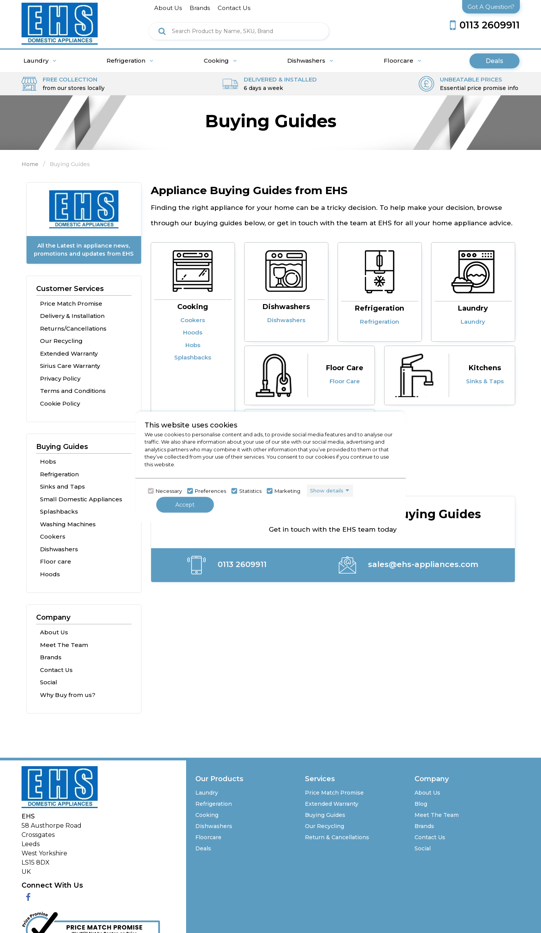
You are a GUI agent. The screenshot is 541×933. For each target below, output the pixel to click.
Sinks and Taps (62, 486)
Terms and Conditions (73, 390)
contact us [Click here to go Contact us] (234, 8)
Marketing (287, 491)
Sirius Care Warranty (70, 365)
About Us (54, 632)
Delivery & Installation (72, 315)
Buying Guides (62, 446)
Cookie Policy (60, 403)
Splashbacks (59, 511)
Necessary (169, 491)
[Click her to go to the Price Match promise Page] (91, 926)
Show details (326, 490)
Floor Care (344, 368)
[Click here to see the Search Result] (162, 31)
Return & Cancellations (337, 837)
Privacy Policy (60, 378)
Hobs (48, 461)
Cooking (220, 60)
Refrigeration (130, 60)
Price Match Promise (71, 303)
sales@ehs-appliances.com (408, 565)
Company (53, 617)
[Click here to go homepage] (60, 21)
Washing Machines (68, 524)
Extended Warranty (69, 353)
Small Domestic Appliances (81, 499)
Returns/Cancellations (73, 328)
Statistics (250, 491)
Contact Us (56, 670)
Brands (51, 657)
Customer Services (70, 288)
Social (48, 682)
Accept (185, 504)
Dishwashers (310, 60)
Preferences (210, 491)
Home (30, 164)
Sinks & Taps (485, 381)
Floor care (55, 561)
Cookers (52, 536)
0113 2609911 (226, 565)
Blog (420, 803)
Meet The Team (64, 645)
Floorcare (402, 60)
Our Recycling (61, 340)
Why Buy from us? (67, 695)
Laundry (40, 60)
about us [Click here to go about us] (168, 8)
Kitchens (485, 368)
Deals (494, 61)
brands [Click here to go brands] (200, 8)
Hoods (50, 574)
